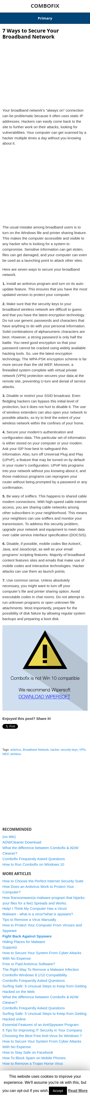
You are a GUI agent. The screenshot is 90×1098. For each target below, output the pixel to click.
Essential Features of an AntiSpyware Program (40, 1025)
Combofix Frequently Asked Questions (33, 859)
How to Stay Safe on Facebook (27, 1052)
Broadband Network (36, 749)
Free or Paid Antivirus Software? (28, 964)
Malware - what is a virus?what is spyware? (37, 914)
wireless (15, 754)
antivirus (15, 749)
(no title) (9, 837)
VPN (82, 749)
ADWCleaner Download (21, 842)
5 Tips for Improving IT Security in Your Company (42, 1030)
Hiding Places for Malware (23, 942)
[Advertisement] (45, 72)
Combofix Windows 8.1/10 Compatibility (34, 975)
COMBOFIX (45, 5)
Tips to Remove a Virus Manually (29, 919)
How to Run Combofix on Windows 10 (33, 864)
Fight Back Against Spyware (27, 936)
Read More (78, 1091)
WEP (5, 754)
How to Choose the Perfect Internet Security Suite (43, 881)
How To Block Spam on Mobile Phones (34, 1058)
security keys (69, 749)
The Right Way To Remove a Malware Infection (40, 969)
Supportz (9, 947)
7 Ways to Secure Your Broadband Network (30, 33)
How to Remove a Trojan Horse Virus (32, 1063)
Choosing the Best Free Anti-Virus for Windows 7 (42, 1036)
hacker (54, 749)
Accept (58, 1091)
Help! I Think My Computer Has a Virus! (34, 908)
